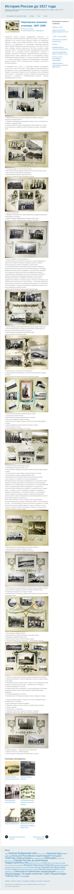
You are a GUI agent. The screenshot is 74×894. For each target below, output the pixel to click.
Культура (20, 865)
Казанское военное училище (26, 778)
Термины (7, 881)
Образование (40, 30)
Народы (33, 881)
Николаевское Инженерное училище (15, 838)
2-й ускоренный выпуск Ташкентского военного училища (27, 802)
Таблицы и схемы (57, 27)
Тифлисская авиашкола (12, 823)
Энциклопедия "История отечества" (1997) (27, 873)
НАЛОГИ (54, 44)
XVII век (44, 853)
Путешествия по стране (21, 867)
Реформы (37, 867)
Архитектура (54, 853)
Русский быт (55, 869)
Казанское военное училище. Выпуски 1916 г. (12, 779)
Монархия (28, 865)
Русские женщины (33, 869)
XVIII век (39, 853)
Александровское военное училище (10, 801)
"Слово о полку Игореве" (59, 36)
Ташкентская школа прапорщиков (40, 838)
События (13, 881)
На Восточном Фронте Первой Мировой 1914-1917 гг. (60, 31)
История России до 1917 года (30, 6)
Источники (39, 881)
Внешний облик (60, 858)
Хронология (46, 881)
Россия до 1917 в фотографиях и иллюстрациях (57, 58)
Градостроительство (16, 862)
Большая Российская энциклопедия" (31, 855)
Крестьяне (7, 865)
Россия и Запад (11, 869)
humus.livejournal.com (29, 30)
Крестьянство (14, 865)
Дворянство (32, 863)
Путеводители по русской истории (16, 16)
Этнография (24, 876)
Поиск (45, 16)
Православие (10, 867)
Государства (26, 881)
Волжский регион (9, 860)
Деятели (19, 881)
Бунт (33, 858)
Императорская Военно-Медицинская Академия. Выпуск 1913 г (27, 825)
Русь (12, 871)
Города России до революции (31, 860)
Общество (49, 865)
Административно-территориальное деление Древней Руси (60, 65)
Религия (31, 867)
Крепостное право (60, 863)
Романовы (45, 867)
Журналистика (39, 863)
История (52, 863)
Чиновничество (60, 871)
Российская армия (57, 867)
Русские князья (45, 869)
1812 (6, 853)
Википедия (50, 858)
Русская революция (22, 869)
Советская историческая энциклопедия (34, 871)
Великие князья (39, 858)
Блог (38, 16)
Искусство (46, 863)
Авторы (32, 16)
